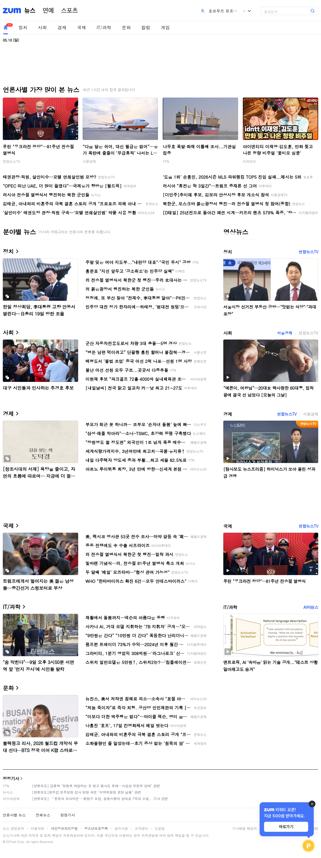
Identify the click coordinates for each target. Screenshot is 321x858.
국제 (81, 27)
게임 (165, 27)
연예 (48, 10)
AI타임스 (310, 607)
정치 (22, 27)
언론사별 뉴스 (14, 815)
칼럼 (145, 27)
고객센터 (141, 828)
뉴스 (29, 10)
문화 (126, 27)
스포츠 (69, 10)
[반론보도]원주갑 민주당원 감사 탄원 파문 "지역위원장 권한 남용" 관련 (86, 792)
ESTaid (11, 842)
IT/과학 (104, 27)
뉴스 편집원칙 (13, 828)
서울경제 (89, 161)
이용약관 (37, 828)
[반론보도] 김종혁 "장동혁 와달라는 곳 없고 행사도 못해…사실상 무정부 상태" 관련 (96, 785)
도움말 (160, 828)
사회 (42, 27)
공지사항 (121, 828)
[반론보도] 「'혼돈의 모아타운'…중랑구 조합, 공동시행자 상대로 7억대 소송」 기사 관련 (100, 798)
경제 (62, 27)
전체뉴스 (43, 815)
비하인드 (249, 161)
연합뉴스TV (11, 161)
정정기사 (11, 778)
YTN (166, 161)
